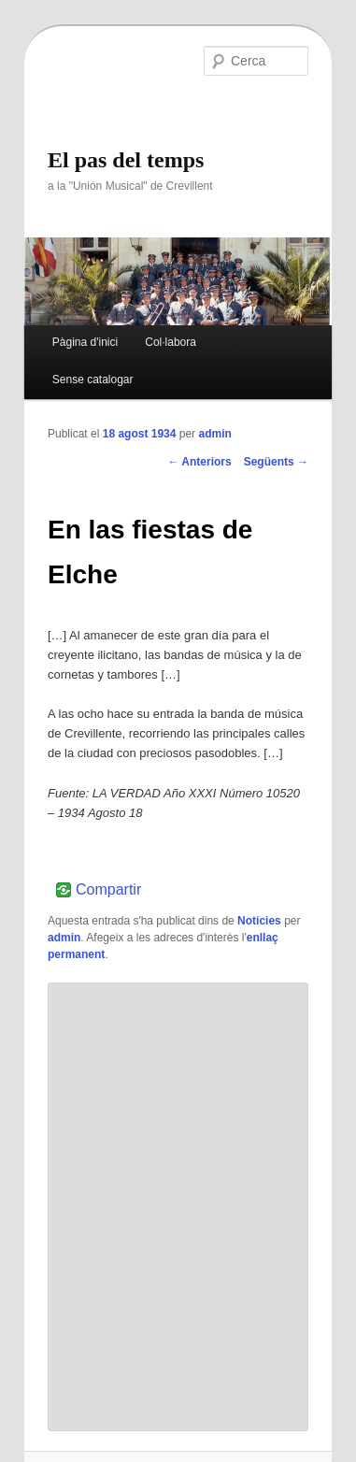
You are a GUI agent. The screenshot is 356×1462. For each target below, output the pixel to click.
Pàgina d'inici (85, 342)
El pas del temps (126, 160)
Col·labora (170, 342)
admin (214, 433)
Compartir (108, 889)
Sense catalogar (93, 379)
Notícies (259, 920)
